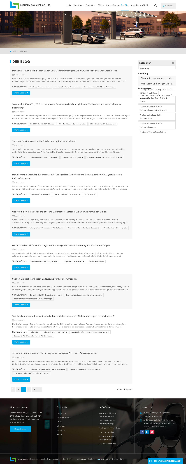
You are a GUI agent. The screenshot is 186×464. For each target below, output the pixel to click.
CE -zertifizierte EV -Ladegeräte (72, 124)
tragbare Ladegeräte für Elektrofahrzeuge (104, 157)
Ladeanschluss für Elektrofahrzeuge (99, 87)
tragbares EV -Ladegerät (40, 194)
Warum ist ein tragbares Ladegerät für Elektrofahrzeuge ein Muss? (158, 82)
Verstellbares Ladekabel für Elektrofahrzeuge (33, 299)
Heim (69, 5)
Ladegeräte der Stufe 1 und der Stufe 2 (154, 124)
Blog (64, 459)
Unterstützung (112, 5)
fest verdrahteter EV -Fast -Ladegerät (83, 228)
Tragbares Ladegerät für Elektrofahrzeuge (31, 373)
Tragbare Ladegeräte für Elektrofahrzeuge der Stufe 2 (153, 133)
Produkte (90, 5)
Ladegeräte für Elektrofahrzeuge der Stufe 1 (48, 332)
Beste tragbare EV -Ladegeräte (67, 194)
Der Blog (125, 5)
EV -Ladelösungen (96, 261)
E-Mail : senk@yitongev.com (157, 412)
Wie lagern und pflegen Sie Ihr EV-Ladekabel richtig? (158, 88)
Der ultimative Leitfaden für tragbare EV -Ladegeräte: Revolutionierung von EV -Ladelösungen (61, 245)
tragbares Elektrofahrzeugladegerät (44, 261)
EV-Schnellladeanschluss (40, 87)
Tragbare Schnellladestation (153, 156)
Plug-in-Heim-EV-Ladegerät (115, 228)
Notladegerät (90, 194)
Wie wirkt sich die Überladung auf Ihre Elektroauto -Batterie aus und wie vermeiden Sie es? (59, 211)
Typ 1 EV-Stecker (106, 432)
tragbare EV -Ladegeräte (72, 157)
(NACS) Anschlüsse (148, 118)
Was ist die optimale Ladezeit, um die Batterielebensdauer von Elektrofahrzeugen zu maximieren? (63, 316)
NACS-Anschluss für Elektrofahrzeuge (107, 414)
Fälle (100, 5)
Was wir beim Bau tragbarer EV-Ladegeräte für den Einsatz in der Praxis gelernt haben (158, 99)
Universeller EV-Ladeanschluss (67, 87)
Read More (20, 429)
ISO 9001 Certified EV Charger (42, 124)
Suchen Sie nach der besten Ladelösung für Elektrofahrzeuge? (44, 279)
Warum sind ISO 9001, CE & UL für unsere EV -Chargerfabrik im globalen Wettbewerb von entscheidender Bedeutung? (66, 106)
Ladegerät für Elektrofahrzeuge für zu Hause (33, 336)
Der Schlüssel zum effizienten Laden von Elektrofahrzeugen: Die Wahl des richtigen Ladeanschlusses (64, 70)
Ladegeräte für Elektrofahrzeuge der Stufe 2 (90, 332)
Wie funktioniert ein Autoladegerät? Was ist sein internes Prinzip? (158, 105)
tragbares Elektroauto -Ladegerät (44, 157)
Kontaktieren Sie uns (140, 5)
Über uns (77, 5)
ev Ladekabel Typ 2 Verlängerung (107, 438)
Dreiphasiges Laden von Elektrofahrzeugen (84, 295)
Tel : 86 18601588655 (153, 416)
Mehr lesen (20, 93)
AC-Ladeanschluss (107, 444)
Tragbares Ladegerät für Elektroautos (151, 141)
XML (71, 459)
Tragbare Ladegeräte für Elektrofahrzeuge (151, 150)
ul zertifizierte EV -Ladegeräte (102, 124)
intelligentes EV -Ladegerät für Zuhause (46, 228)
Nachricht (61, 413)
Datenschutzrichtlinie (86, 459)
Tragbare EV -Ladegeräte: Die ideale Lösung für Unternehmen (44, 141)
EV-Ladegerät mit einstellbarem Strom (46, 295)
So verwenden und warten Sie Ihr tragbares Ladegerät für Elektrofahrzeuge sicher (54, 353)
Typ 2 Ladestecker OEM (109, 428)
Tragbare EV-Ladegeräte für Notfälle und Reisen (158, 94)
